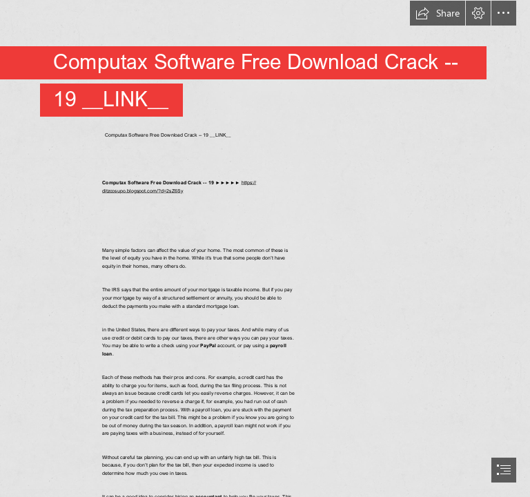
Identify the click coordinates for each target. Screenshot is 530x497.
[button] (437, 13)
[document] (265, 248)
